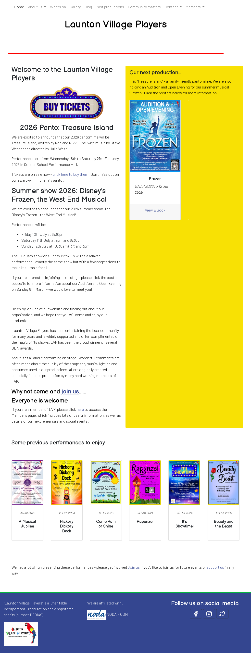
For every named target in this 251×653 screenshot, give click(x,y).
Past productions (110, 6)
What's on (58, 6)
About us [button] (35, 6)
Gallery (75, 6)
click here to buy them (70, 174)
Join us (134, 567)
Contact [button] (172, 6)
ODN (124, 614)
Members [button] (193, 6)
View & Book (155, 210)
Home (20, 6)
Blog (88, 6)
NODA (111, 614)
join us (70, 391)
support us (215, 567)
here (80, 409)
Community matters (144, 6)
